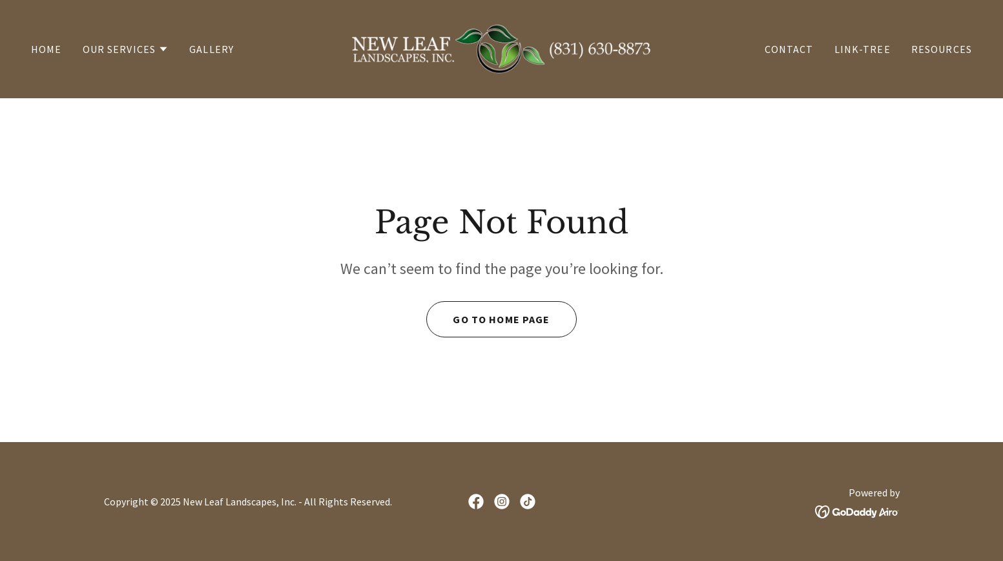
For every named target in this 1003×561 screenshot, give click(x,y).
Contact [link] (789, 49)
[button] (126, 49)
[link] (502, 47)
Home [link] (46, 49)
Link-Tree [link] (862, 49)
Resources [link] (941, 49)
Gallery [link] (211, 49)
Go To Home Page (501, 319)
